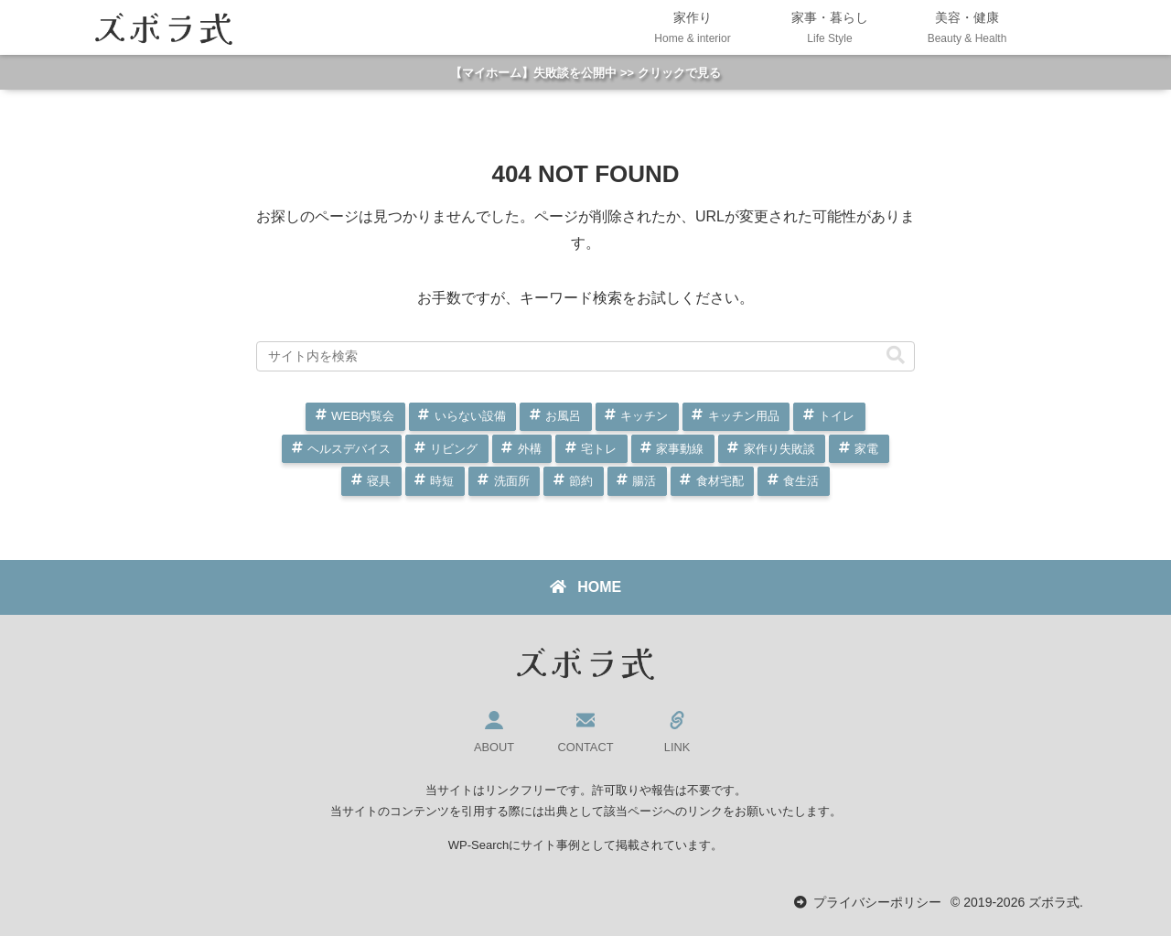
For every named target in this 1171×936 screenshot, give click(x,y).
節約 (581, 481)
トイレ (836, 416)
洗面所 (512, 481)
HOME (585, 587)
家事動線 (680, 449)
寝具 (379, 481)
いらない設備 (470, 416)
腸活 (644, 481)
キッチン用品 (743, 416)
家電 (866, 449)
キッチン (644, 416)
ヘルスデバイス (349, 449)
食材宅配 (720, 481)
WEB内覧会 (362, 416)
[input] (585, 356)
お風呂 (563, 416)
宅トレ (599, 449)
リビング (454, 449)
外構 (530, 449)
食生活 (801, 481)
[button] (895, 355)
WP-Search (478, 845)
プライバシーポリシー (877, 902)
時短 (442, 481)
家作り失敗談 (779, 449)
